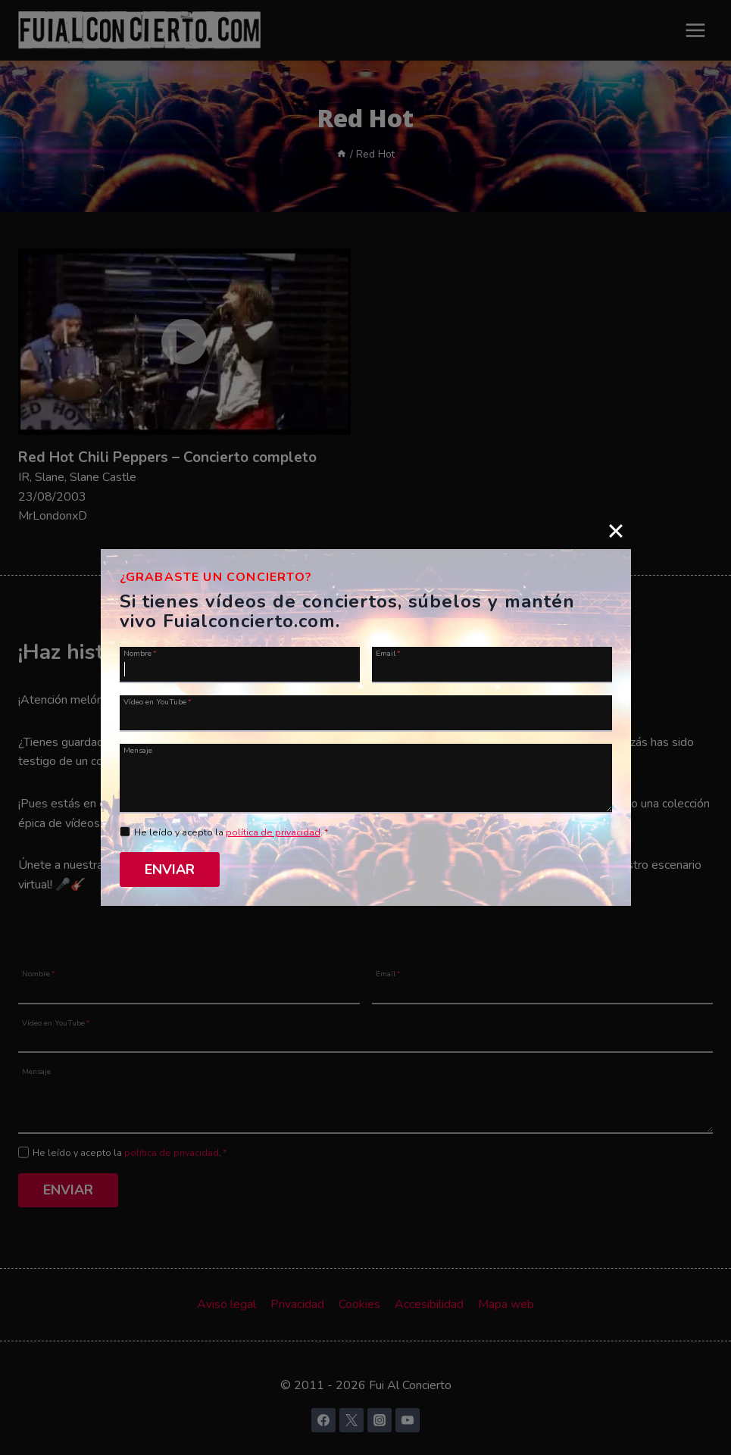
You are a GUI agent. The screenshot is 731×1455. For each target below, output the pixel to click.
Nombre (140, 652)
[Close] (615, 531)
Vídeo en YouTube (157, 701)
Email (388, 652)
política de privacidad (273, 832)
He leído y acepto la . (231, 832)
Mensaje (137, 749)
